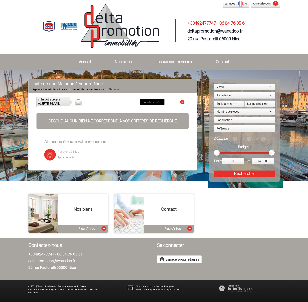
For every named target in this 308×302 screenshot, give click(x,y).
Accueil (85, 62)
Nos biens (123, 62)
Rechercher (244, 173)
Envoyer (176, 102)
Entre (218, 161)
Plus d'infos (92, 228)
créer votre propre (49, 102)
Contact (222, 62)
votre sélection (261, 3)
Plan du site (33, 289)
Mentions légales (49, 289)
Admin (69, 289)
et (248, 161)
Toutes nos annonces (83, 289)
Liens (61, 289)
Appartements (66, 157)
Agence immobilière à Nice (49, 89)
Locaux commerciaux (174, 62)
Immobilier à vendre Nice (88, 89)
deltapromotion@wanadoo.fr (215, 31)
